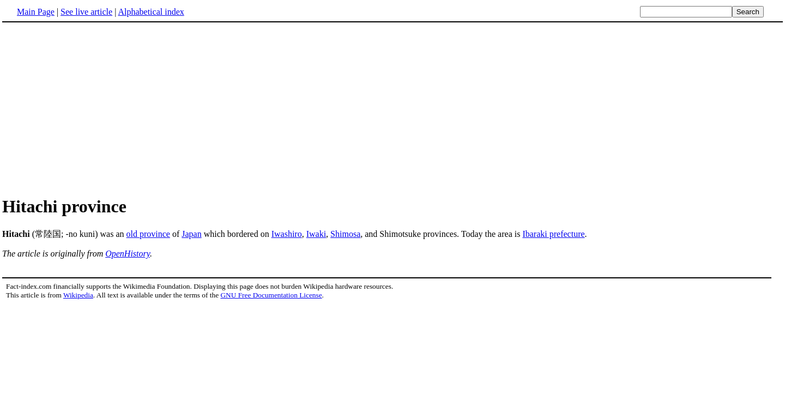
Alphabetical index (151, 11)
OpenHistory (127, 253)
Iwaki (316, 234)
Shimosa (345, 234)
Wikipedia (78, 295)
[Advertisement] (392, 108)
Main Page (36, 11)
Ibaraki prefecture (553, 234)
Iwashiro (286, 234)
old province (148, 234)
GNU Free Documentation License (271, 295)
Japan (191, 234)
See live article (86, 11)
